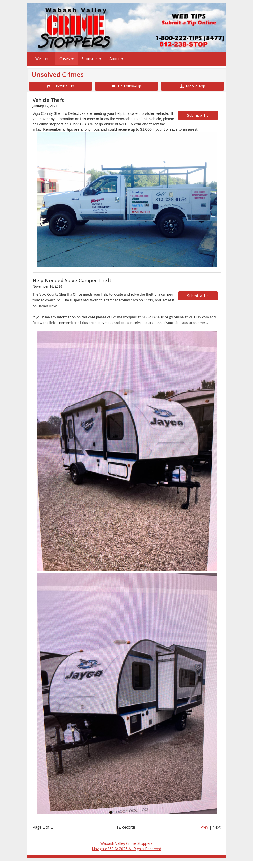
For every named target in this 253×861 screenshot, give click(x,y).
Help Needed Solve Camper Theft (72, 280)
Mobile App (192, 85)
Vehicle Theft (48, 100)
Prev (204, 827)
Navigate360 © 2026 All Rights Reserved (126, 848)
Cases (66, 58)
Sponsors (91, 58)
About (116, 58)
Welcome (43, 58)
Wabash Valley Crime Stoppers (126, 843)
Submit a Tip (60, 85)
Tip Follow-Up (126, 85)
